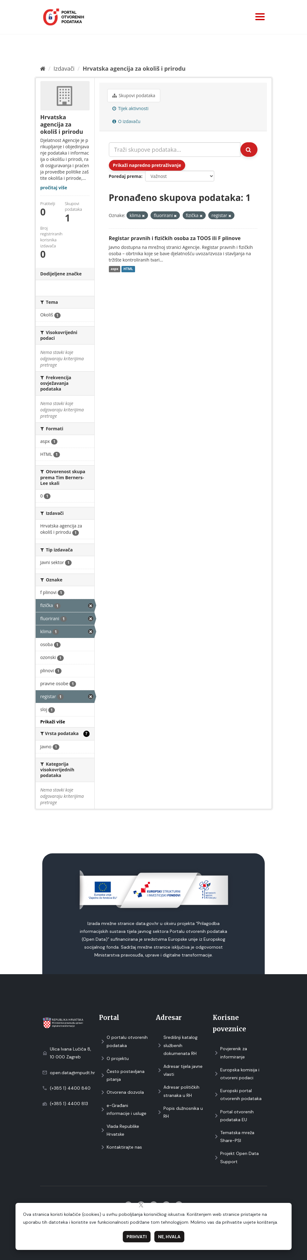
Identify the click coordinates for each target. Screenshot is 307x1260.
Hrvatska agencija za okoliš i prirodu (134, 68)
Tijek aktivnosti (130, 108)
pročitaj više (53, 188)
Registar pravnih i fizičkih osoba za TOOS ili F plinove (175, 238)
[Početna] (42, 68)
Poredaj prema (125, 176)
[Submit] (248, 149)
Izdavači (63, 68)
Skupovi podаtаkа (134, 95)
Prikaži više (52, 722)
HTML (128, 269)
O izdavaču (126, 121)
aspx (114, 269)
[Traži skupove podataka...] (174, 149)
